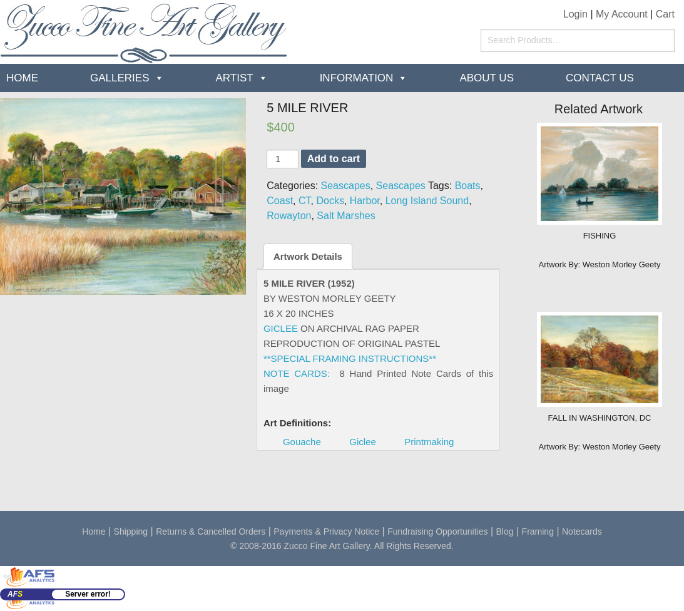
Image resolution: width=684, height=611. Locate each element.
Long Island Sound (427, 200)
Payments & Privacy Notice (326, 531)
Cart (665, 14)
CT (305, 200)
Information (357, 78)
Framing (538, 531)
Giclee (362, 441)
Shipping (131, 531)
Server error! (88, 594)
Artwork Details (307, 256)
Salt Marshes (346, 215)
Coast (280, 200)
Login (575, 14)
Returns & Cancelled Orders (210, 531)
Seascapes (345, 185)
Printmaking (429, 441)
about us (486, 78)
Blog (505, 531)
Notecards (582, 531)
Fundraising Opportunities (437, 531)
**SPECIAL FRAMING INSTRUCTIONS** (349, 358)
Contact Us (600, 78)
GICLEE (280, 328)
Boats (468, 185)
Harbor (365, 200)
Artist (234, 78)
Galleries (120, 78)
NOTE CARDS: (296, 373)
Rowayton (289, 215)
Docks (330, 200)
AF (15, 594)
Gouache (302, 441)
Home (22, 78)
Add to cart (333, 158)
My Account (622, 14)
